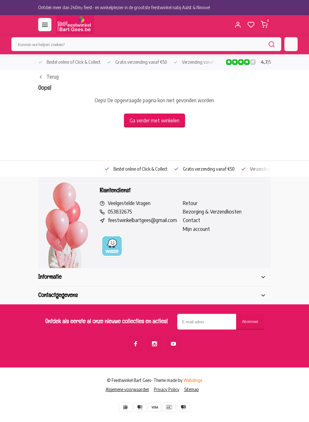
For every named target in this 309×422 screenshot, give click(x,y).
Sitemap (191, 389)
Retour (190, 203)
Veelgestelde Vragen (129, 203)
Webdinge (193, 380)
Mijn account (196, 229)
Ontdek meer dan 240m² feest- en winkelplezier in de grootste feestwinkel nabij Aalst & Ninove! (124, 7)
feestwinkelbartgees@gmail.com (142, 220)
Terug (48, 76)
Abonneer (250, 321)
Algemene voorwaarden (127, 389)
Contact (191, 220)
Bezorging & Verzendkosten (212, 211)
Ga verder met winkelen (154, 120)
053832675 (120, 211)
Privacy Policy (166, 389)
